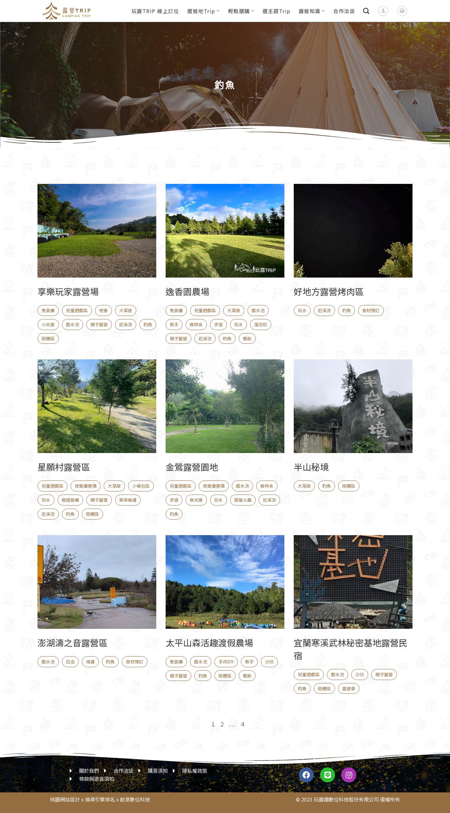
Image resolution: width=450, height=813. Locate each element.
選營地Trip (203, 11)
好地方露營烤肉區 (329, 291)
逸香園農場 (187, 291)
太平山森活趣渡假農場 (209, 642)
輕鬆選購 (241, 11)
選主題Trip (276, 11)
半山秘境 (311, 467)
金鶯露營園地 (192, 467)
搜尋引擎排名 (100, 799)
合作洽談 (344, 11)
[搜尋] (366, 10)
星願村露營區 (64, 467)
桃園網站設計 (65, 799)
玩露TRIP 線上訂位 (155, 11)
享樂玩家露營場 (68, 291)
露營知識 (312, 11)
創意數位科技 (135, 799)
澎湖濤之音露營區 (73, 642)
